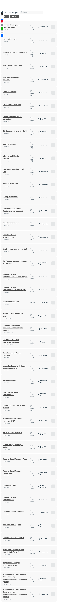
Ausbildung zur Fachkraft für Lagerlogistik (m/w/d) (13, 551)
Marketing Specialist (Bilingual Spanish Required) (14, 367)
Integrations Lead (9, 380)
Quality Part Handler (10, 197)
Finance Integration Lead (12, 65)
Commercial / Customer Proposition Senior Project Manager (13, 327)
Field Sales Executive (11, 223)
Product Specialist (10, 485)
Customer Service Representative (9, 236)
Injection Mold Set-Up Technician (11, 157)
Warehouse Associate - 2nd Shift (13, 170)
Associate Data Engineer (12, 525)
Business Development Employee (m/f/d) (11, 26)
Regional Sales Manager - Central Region (12, 472)
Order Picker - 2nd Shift (12, 105)
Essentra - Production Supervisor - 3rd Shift (11, 341)
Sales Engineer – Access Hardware (12, 354)
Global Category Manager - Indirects (13, 446)
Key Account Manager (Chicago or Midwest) (15, 262)
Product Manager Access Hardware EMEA (12, 419)
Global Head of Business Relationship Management (13, 210)
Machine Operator (9, 92)
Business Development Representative (11, 393)
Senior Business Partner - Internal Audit (12, 118)
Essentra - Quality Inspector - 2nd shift (14, 406)
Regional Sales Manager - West (15, 459)
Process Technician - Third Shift (15, 52)
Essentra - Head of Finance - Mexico (13, 314)
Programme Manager (11, 302)
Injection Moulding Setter (12, 433)
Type (5, 16)
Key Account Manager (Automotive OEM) (11, 564)
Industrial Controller (10, 183)
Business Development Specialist (11, 78)
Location (14, 16)
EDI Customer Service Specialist (15, 131)
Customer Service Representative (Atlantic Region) (15, 275)
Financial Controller (10, 39)
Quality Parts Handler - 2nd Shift (15, 249)
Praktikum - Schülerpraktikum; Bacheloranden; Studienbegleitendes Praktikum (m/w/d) (15, 578)
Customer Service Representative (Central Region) (15, 288)
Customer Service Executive (13, 511)
